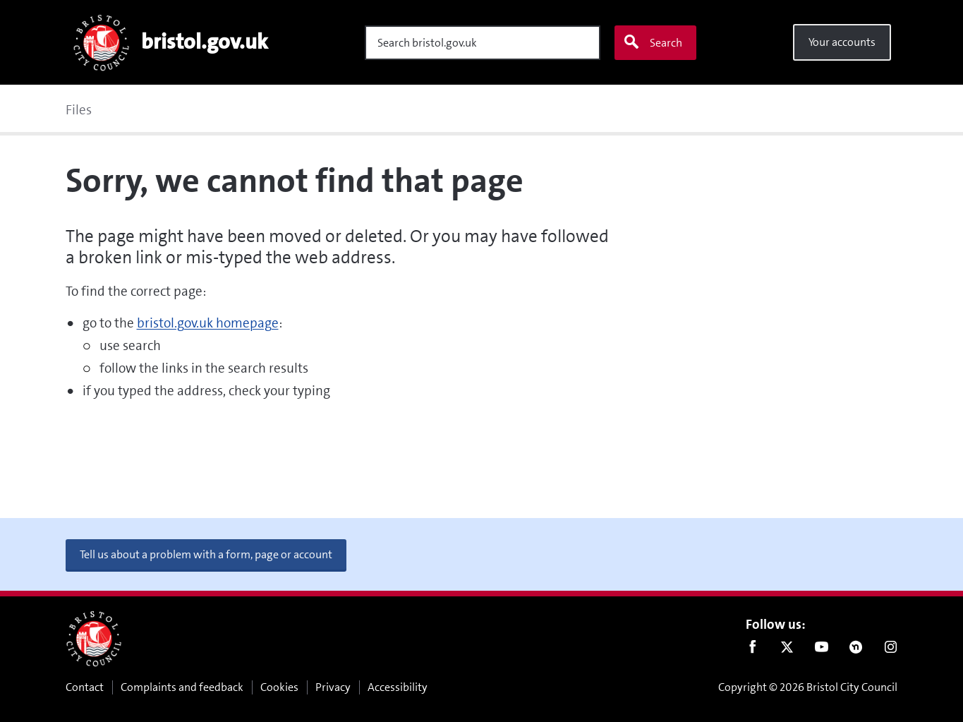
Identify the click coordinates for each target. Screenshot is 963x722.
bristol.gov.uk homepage (208, 323)
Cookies (279, 687)
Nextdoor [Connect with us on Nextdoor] (856, 650)
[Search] (482, 42)
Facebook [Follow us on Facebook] (752, 650)
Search (652, 42)
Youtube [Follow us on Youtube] (821, 650)
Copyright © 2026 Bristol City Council (807, 687)
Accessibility (398, 687)
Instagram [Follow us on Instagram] (890, 650)
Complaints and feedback (182, 687)
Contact (85, 687)
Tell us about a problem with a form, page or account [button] (206, 554)
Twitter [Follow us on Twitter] (787, 650)
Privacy (333, 687)
